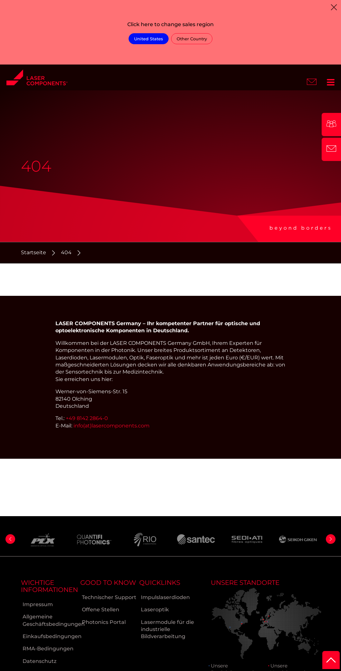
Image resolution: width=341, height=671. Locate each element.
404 (66, 252)
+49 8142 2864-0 (87, 418)
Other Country (192, 38)
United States (148, 38)
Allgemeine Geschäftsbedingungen (51, 620)
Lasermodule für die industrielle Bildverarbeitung (167, 629)
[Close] (334, 7)
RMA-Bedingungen (48, 649)
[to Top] (331, 660)
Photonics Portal (104, 622)
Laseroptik (155, 609)
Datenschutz (39, 661)
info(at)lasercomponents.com (111, 426)
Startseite (33, 252)
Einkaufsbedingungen (51, 636)
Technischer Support (109, 597)
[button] (10, 539)
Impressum (38, 604)
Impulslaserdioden (165, 597)
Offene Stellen (100, 609)
